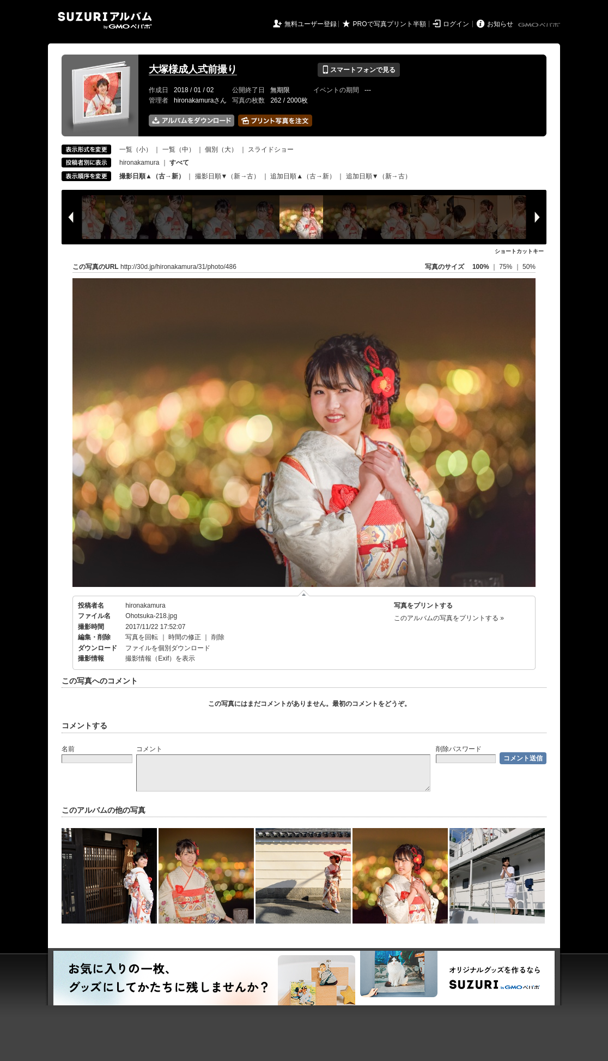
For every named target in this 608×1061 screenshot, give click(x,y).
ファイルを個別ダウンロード (167, 648)
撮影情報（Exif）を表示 (160, 658)
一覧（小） (135, 149)
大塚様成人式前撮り (193, 69)
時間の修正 (184, 637)
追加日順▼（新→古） (378, 176)
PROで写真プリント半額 (389, 24)
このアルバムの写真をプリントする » (449, 618)
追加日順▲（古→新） (303, 176)
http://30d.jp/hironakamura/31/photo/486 (178, 267)
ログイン (456, 24)
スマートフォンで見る (359, 70)
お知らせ (500, 24)
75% (506, 267)
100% (481, 267)
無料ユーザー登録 (310, 24)
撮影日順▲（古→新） (152, 176)
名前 (68, 749)
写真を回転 (141, 637)
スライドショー (271, 149)
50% (529, 267)
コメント (149, 749)
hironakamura (139, 162)
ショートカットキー (519, 251)
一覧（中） (178, 149)
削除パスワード (459, 749)
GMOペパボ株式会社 (540, 25)
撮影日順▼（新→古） (227, 176)
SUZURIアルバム (105, 20)
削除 (217, 637)
